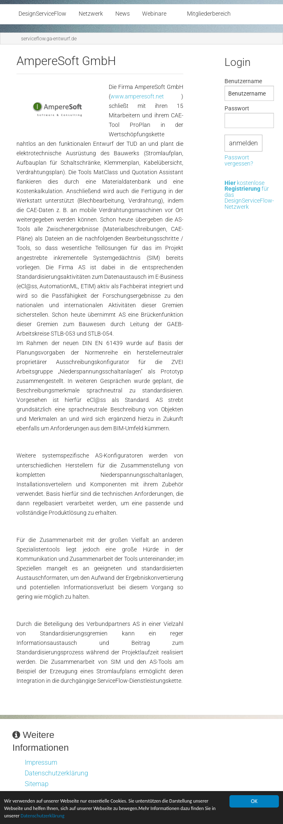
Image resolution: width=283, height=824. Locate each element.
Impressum (41, 762)
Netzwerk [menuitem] (91, 13)
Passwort (237, 108)
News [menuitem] (122, 13)
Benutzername (243, 81)
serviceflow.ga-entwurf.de (49, 39)
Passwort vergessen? (239, 161)
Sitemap (37, 784)
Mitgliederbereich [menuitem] (209, 13)
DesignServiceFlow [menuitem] (42, 13)
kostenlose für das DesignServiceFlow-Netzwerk (249, 195)
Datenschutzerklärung (89, 816)
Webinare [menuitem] (154, 13)
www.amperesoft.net (137, 96)
